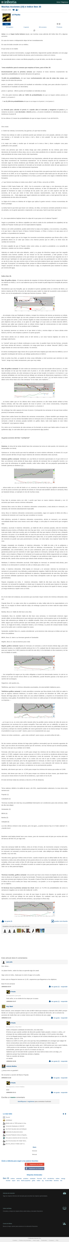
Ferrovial (39, 1178)
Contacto (51, 1240)
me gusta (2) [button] (54, 986)
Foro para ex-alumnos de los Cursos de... (17, 1138)
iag (43, 1180)
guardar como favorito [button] (59, 921)
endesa (13, 1178)
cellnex (57, 1178)
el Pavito (16, 15)
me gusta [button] (5, 921)
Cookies (15, 1240)
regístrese (31, 1101)
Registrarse (64, 2)
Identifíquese (22, 1101)
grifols (33, 1180)
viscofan (8, 1180)
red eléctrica (50, 1178)
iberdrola (56, 1180)
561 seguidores (9, 27)
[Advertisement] (34, 945)
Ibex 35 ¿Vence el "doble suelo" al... (15, 1143)
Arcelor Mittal (48, 1180)
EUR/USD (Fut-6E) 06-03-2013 (14, 1132)
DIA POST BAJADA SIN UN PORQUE (16, 1129)
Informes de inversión (34, 1193)
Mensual (34, 1154)
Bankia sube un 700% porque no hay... (16, 1123)
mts (61, 1180)
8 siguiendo (26, 27)
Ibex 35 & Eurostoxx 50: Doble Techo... (16, 1141)
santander (19, 1178)
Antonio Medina (11, 1066)
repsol (13, 1180)
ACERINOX (9, 1120)
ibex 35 (6, 1178)
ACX (44, 1178)
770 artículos (59, 27)
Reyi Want (9, 1006)
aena (18, 1180)
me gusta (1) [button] (54, 1001)
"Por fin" (8, 1117)
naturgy (63, 1178)
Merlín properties (25, 1180)
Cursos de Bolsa (34, 1223)
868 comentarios (43, 27)
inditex (38, 1180)
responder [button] (64, 986)
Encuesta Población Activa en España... (16, 1135)
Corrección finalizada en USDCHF (15, 1126)
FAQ (57, 1240)
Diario (34, 1147)
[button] (6, 24)
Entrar (58, 2)
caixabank (32, 1178)
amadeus (25, 1178)
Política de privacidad (25, 1240)
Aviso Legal (36, 1240)
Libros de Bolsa (34, 1208)
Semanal (34, 1151)
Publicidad (44, 1240)
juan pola (9, 962)
